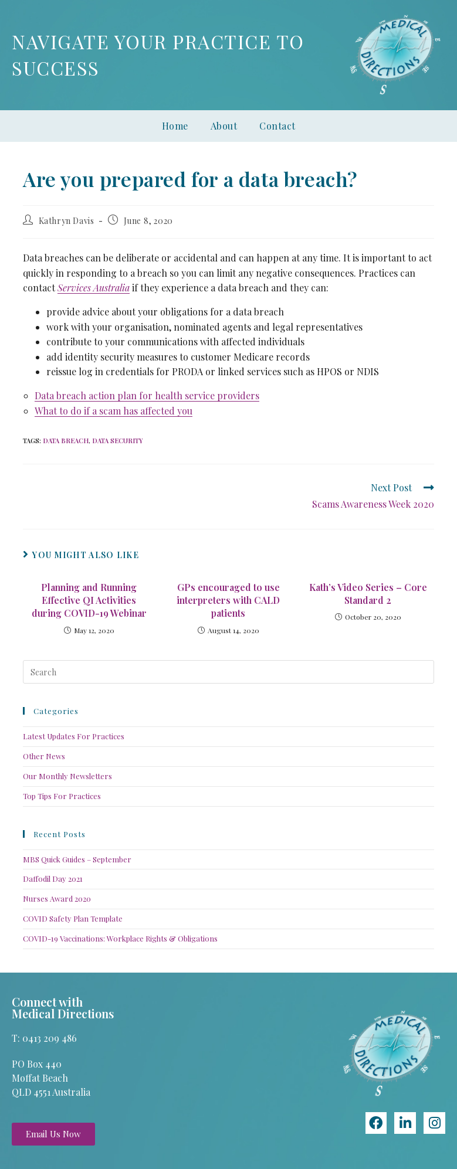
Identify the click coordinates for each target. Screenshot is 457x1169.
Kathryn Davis (66, 220)
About (224, 126)
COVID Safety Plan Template (73, 918)
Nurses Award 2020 (57, 898)
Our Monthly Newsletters (67, 776)
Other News (44, 756)
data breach (66, 440)
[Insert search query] (228, 672)
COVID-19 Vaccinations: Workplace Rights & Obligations (120, 938)
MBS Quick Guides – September (77, 859)
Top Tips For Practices (62, 796)
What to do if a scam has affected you (113, 411)
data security (117, 440)
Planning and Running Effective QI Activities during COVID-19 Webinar (89, 600)
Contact (277, 126)
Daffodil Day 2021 (53, 878)
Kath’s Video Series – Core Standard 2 (368, 593)
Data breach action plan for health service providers (147, 395)
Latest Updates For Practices (73, 736)
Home (175, 126)
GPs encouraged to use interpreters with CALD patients (228, 600)
